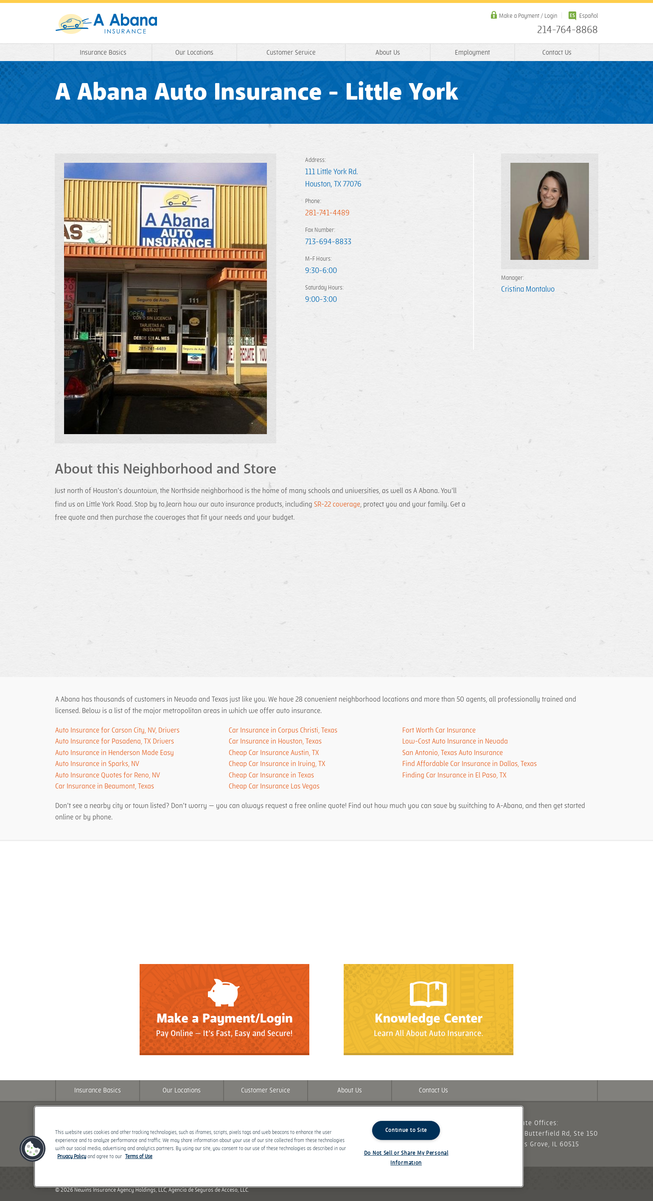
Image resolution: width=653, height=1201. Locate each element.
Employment (472, 52)
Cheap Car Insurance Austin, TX (274, 753)
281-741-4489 (327, 213)
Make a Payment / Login (528, 16)
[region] (279, 1146)
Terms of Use (138, 1156)
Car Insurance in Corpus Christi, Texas (283, 730)
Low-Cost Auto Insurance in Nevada (455, 741)
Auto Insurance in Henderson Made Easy (114, 753)
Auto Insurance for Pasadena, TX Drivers (114, 741)
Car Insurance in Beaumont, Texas (104, 786)
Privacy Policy (71, 1156)
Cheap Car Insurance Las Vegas (274, 786)
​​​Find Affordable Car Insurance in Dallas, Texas (469, 764)
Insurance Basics (103, 52)
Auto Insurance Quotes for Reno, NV (107, 775)
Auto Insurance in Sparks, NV (97, 764)
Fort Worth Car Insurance (439, 730)
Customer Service (291, 52)
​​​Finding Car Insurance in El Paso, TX (454, 775)
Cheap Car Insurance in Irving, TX (277, 764)
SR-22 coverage (337, 504)
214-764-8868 (567, 30)
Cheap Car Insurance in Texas (271, 775)
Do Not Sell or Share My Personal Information (406, 1158)
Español (588, 16)
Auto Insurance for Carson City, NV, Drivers (117, 730)
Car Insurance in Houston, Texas (275, 741)
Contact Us (557, 52)
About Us (388, 52)
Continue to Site (406, 1130)
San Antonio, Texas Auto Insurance (452, 753)
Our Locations (194, 52)
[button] (32, 1148)
